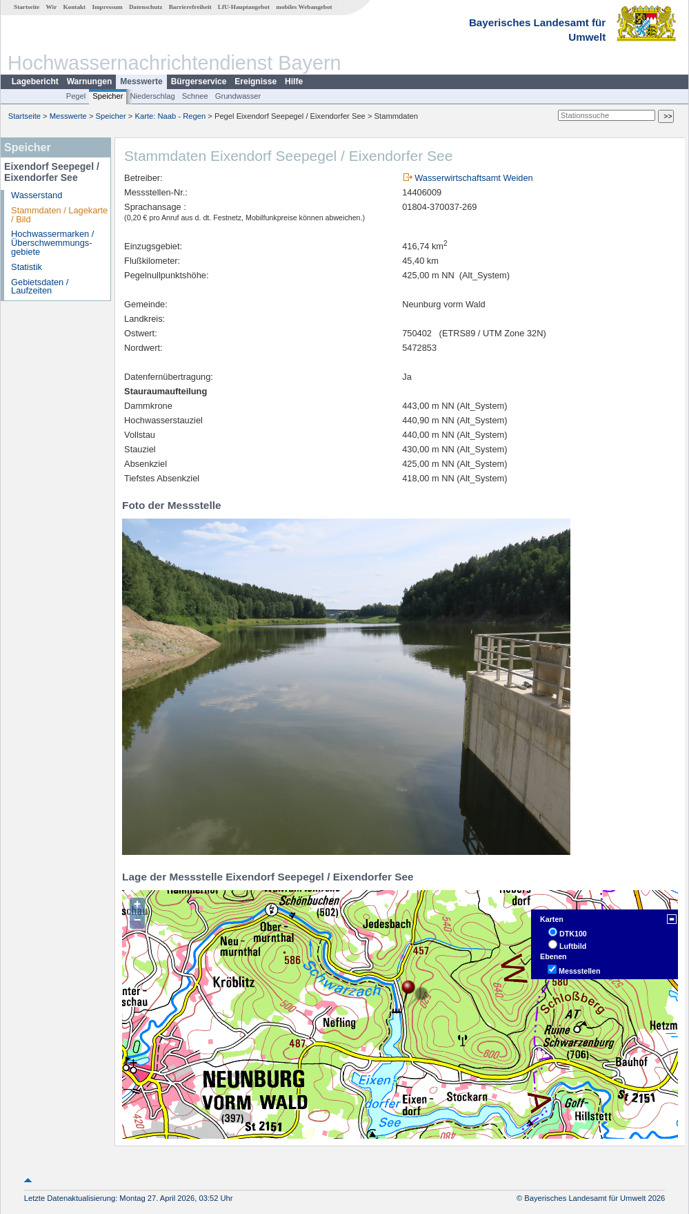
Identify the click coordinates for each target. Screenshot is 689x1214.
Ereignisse (255, 81)
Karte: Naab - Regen (170, 116)
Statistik (26, 267)
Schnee (195, 96)
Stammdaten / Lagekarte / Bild (59, 214)
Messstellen (579, 971)
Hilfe (294, 81)
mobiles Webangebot (304, 6)
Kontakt (74, 6)
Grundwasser (238, 96)
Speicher (107, 96)
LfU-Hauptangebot (244, 6)
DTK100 (573, 933)
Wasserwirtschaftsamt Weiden (473, 178)
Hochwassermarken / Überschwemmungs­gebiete (52, 243)
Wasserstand (36, 195)
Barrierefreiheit (190, 6)
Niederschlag (152, 96)
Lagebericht (35, 81)
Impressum (107, 6)
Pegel (76, 96)
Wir (51, 6)
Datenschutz (146, 6)
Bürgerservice (199, 81)
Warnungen (89, 81)
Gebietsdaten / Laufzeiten (39, 286)
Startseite (26, 6)
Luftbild (572, 946)
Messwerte (141, 81)
